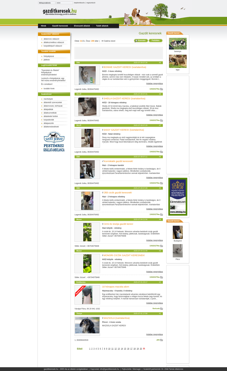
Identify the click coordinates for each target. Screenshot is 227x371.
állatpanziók (49, 123)
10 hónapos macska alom (115, 286)
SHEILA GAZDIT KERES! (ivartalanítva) (124, 98)
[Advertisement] (119, 53)
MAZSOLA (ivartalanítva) (116, 318)
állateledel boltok (51, 116)
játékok (47, 60)
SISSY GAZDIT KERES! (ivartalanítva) (123, 129)
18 (135, 349)
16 (128, 349)
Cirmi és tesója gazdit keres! (118, 224)
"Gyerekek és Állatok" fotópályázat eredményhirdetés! (50, 72)
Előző (79, 348)
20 (141, 349)
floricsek (158, 308)
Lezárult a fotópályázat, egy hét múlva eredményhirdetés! (53, 79)
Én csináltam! (46, 84)
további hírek (49, 88)
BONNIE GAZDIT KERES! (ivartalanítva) (124, 67)
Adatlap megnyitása (154, 83)
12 (116, 349)
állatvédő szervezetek (53, 102)
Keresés (142, 40)
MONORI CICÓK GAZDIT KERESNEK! (124, 255)
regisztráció (90, 3)
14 (122, 349)
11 (112, 349)
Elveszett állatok (82, 26)
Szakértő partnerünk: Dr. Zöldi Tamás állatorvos (163, 369)
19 (138, 349)
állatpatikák (48, 109)
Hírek (43, 26)
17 (131, 349)
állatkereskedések (51, 127)
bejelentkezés (79, 3)
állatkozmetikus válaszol (54, 42)
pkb (160, 340)
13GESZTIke (156, 89)
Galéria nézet (108, 41)
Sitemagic (136, 369)
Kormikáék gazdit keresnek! (118, 161)
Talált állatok (102, 26)
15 (125, 349)
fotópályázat (49, 56)
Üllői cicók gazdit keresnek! (117, 192)
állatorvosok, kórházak (53, 106)
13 (119, 349)
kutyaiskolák (49, 120)
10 (109, 349)
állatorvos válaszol (51, 39)
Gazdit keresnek (60, 26)
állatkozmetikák (50, 113)
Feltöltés (155, 40)
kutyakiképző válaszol (53, 46)
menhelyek (48, 99)
